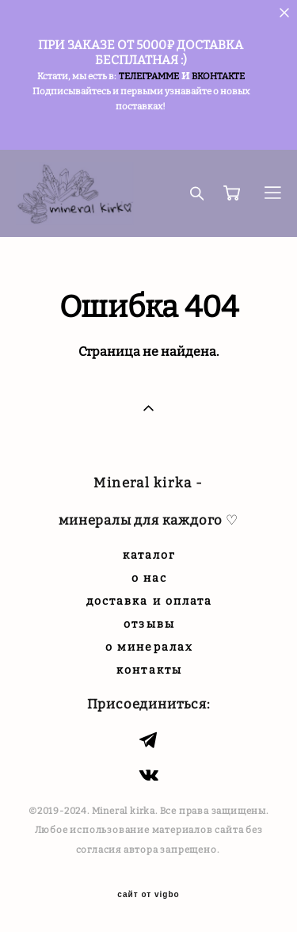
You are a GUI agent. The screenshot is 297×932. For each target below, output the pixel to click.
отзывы (149, 624)
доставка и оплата (149, 601)
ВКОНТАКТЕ (218, 76)
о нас (149, 578)
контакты (149, 670)
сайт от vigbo (148, 895)
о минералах (149, 647)
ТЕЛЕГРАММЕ (149, 76)
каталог (150, 555)
